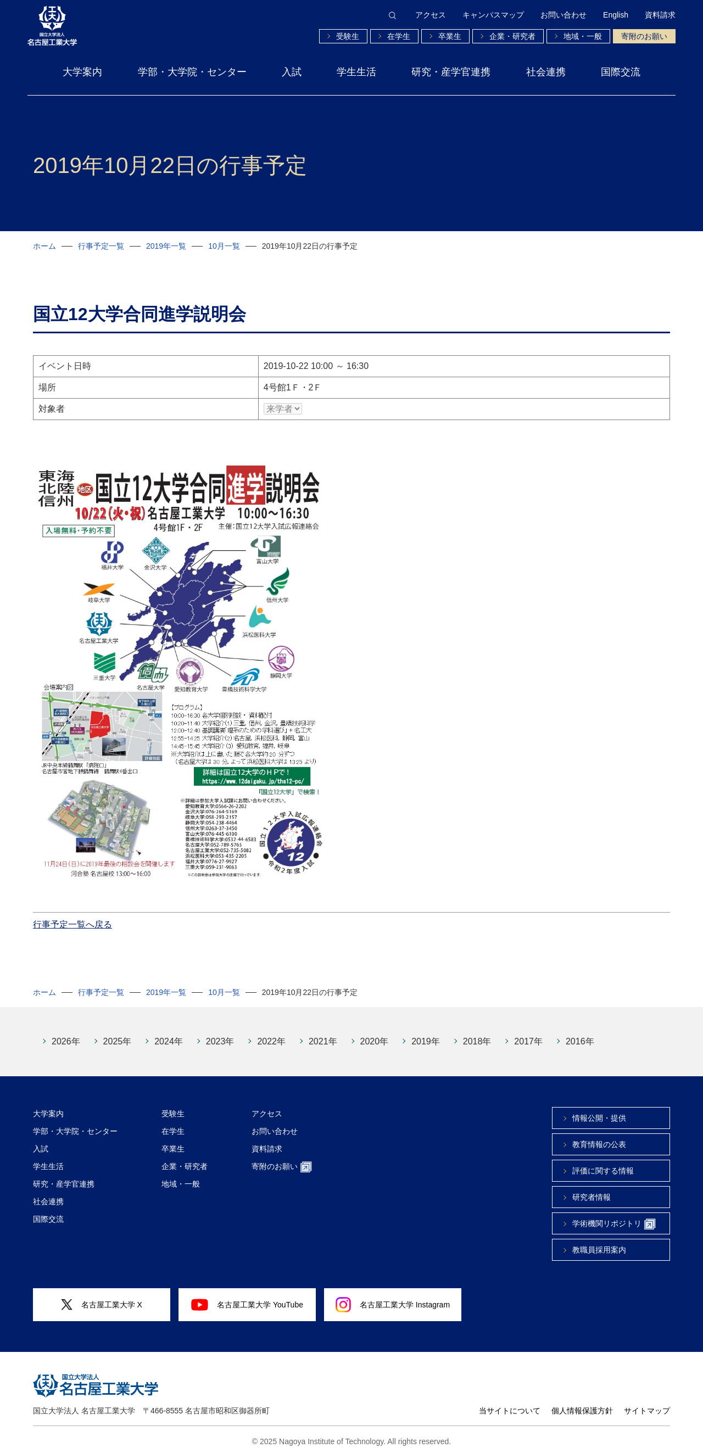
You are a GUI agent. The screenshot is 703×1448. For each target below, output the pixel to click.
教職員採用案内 (599, 1241)
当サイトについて (509, 1402)
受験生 (347, 36)
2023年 (220, 1033)
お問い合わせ (563, 15)
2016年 (580, 1033)
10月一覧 (224, 246)
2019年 (425, 1033)
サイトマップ (647, 1402)
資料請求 (660, 15)
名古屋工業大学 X (101, 1296)
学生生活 (356, 71)
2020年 (374, 1033)
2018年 (477, 1033)
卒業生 (449, 36)
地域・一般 (582, 36)
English (615, 15)
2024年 (168, 1033)
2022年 (271, 1033)
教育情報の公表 (599, 1136)
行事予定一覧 (101, 246)
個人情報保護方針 (582, 1402)
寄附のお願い (644, 36)
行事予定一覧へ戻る (72, 916)
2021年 (323, 1033)
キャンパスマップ (493, 15)
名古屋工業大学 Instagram (393, 1296)
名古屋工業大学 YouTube (247, 1296)
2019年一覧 (166, 246)
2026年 (66, 1033)
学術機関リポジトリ (614, 1216)
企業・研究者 (512, 36)
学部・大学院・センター (192, 71)
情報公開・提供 (599, 1109)
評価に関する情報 (603, 1162)
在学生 (398, 36)
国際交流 (620, 71)
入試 (292, 71)
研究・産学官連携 (450, 71)
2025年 (117, 1033)
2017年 (528, 1033)
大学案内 (82, 71)
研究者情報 (591, 1188)
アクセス (430, 15)
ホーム (44, 246)
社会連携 (546, 71)
